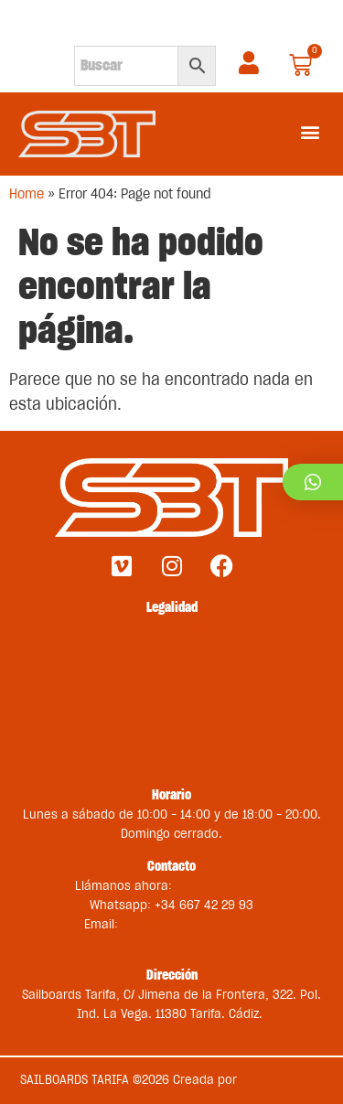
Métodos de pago (172, 665)
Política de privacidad (172, 697)
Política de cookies (171, 717)
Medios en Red (282, 1080)
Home (26, 194)
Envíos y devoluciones (172, 627)
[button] (310, 131)
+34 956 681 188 (222, 886)
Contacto (171, 750)
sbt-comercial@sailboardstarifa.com (172, 944)
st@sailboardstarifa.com (191, 924)
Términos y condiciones (171, 646)
